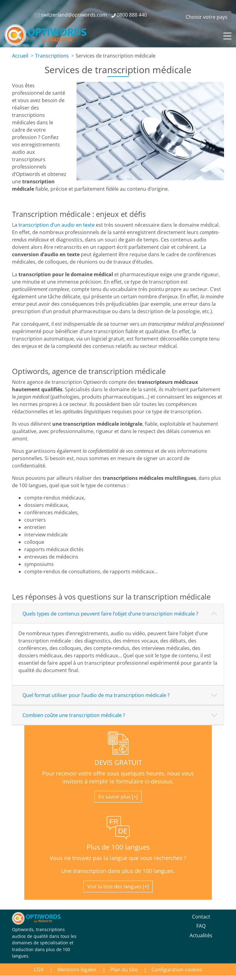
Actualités (201, 935)
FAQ (201, 925)
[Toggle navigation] (226, 35)
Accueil (20, 55)
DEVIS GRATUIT (118, 762)
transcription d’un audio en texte (56, 224)
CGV (39, 969)
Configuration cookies (176, 969)
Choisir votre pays (206, 17)
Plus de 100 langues (118, 847)
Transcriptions (52, 55)
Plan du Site (124, 969)
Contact (201, 916)
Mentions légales (76, 969)
